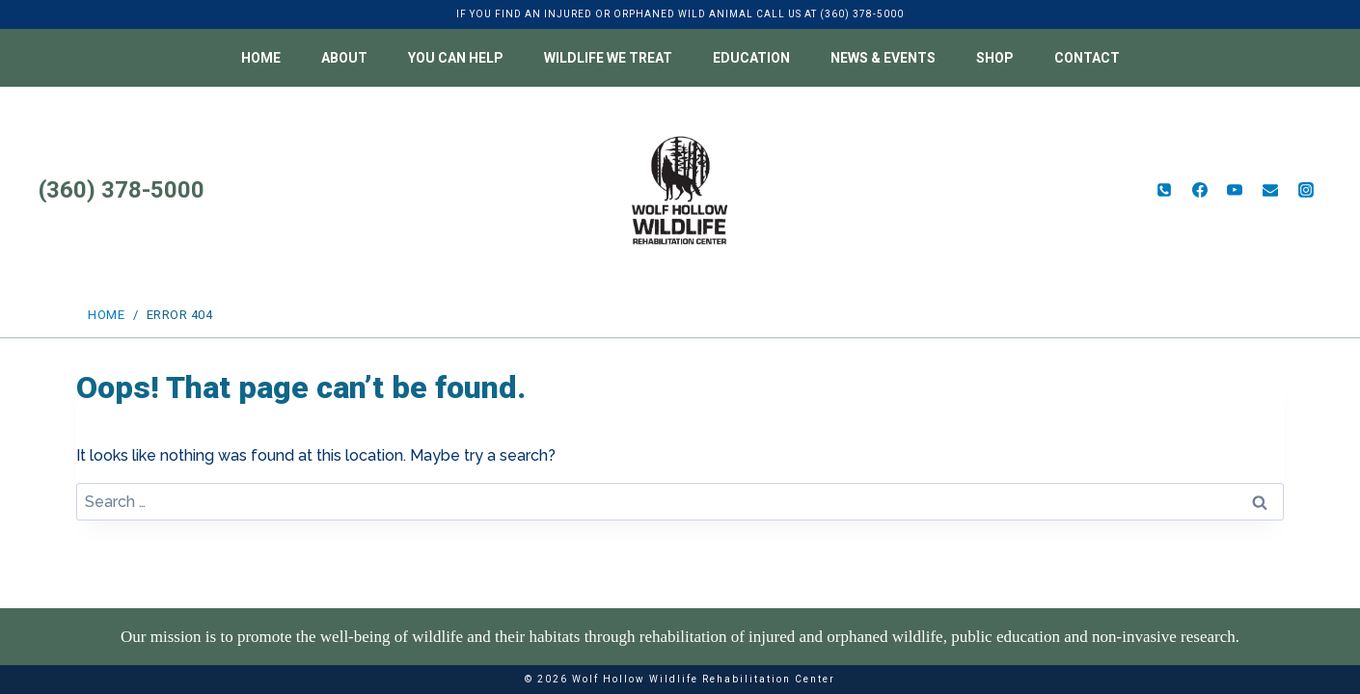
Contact (1087, 58)
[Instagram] (1306, 189)
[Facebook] (1199, 189)
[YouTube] (1234, 189)
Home (261, 58)
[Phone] (1164, 189)
